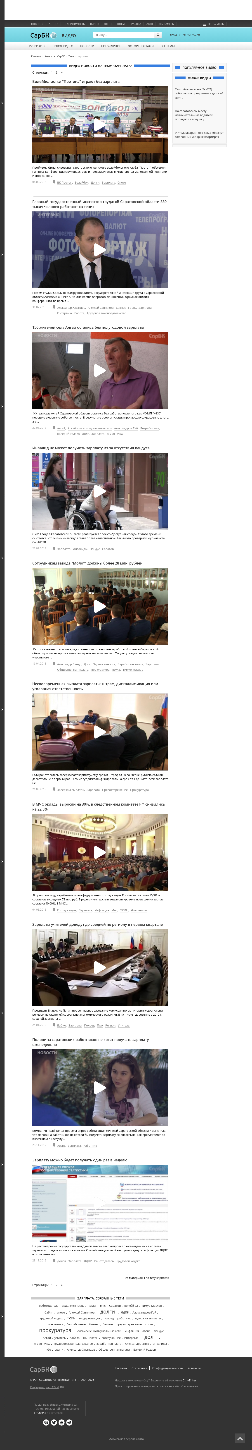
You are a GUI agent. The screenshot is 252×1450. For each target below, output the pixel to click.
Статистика (139, 1368)
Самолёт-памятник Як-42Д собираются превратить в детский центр (199, 93)
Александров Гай (126, 428)
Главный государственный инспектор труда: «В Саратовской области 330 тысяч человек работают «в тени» (99, 204)
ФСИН (124, 910)
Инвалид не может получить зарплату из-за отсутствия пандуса (91, 447)
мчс (103, 1306)
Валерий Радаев (68, 434)
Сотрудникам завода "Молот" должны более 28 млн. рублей (87, 563)
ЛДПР (88, 1261)
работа (75, 1338)
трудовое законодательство (73, 1344)
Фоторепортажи (141, 46)
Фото (108, 24)
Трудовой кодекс (128, 1261)
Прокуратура (100, 670)
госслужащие (111, 1338)
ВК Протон (64, 182)
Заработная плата (130, 664)
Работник (90, 1146)
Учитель (124, 1025)
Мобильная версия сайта (126, 1439)
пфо (48, 1349)
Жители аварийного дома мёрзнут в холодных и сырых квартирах (199, 135)
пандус (159, 1331)
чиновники (55, 1324)
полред (109, 1318)
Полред (89, 1025)
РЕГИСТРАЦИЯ (191, 34)
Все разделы (213, 24)
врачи (59, 1349)
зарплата (162, 1278)
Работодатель (104, 1261)
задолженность (73, 1306)
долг (150, 1336)
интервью (131, 1338)
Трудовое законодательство (106, 313)
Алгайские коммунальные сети (90, 428)
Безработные (149, 428)
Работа (136, 24)
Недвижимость (74, 24)
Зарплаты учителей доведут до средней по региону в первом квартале (97, 924)
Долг (85, 434)
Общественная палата (72, 670)
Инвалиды (80, 549)
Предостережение (115, 790)
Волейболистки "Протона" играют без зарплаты (76, 81)
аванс (146, 1331)
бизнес (94, 1324)
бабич (49, 1312)
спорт (61, 1312)
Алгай (61, 428)
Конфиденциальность (167, 1368)
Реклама (121, 1368)
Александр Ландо (69, 664)
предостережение (129, 1324)
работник (124, 1318)
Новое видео (62, 46)
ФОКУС (121, 24)
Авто (149, 24)
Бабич (61, 1025)
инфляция (132, 1331)
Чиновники (139, 910)
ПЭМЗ (116, 670)
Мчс (114, 910)
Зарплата (108, 182)
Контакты (194, 1368)
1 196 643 (40, 1413)
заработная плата (109, 1344)
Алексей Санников (100, 308)
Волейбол (81, 182)
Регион (110, 1025)
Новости (37, 24)
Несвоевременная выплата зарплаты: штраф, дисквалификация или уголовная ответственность (95, 686)
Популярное (111, 46)
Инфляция (101, 910)
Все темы (167, 46)
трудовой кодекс (51, 1318)
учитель (60, 1338)
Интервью (64, 313)
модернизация (89, 1318)
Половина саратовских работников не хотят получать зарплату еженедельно (90, 1042)
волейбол (131, 1306)
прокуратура (55, 1330)
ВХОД (173, 34)
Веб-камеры (166, 24)
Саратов (108, 549)
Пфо (100, 1025)
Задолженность (104, 664)
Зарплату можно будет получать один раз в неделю (79, 1160)
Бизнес (121, 308)
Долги (95, 182)
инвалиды (160, 1344)
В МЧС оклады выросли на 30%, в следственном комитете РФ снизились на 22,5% (98, 807)
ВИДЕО (69, 35)
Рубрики (37, 46)
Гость (132, 308)
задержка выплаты (147, 1318)
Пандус (95, 549)
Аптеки (53, 24)
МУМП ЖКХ (115, 434)
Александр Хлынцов (71, 308)
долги (107, 1311)
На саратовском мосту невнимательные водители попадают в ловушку (194, 115)
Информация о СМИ (44, 1387)
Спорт (122, 182)
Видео (94, 24)
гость (149, 1324)
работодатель (49, 1306)
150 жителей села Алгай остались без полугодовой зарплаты (88, 327)
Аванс (61, 1146)
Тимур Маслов (133, 670)
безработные (76, 1324)
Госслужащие (66, 910)
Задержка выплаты (70, 790)
